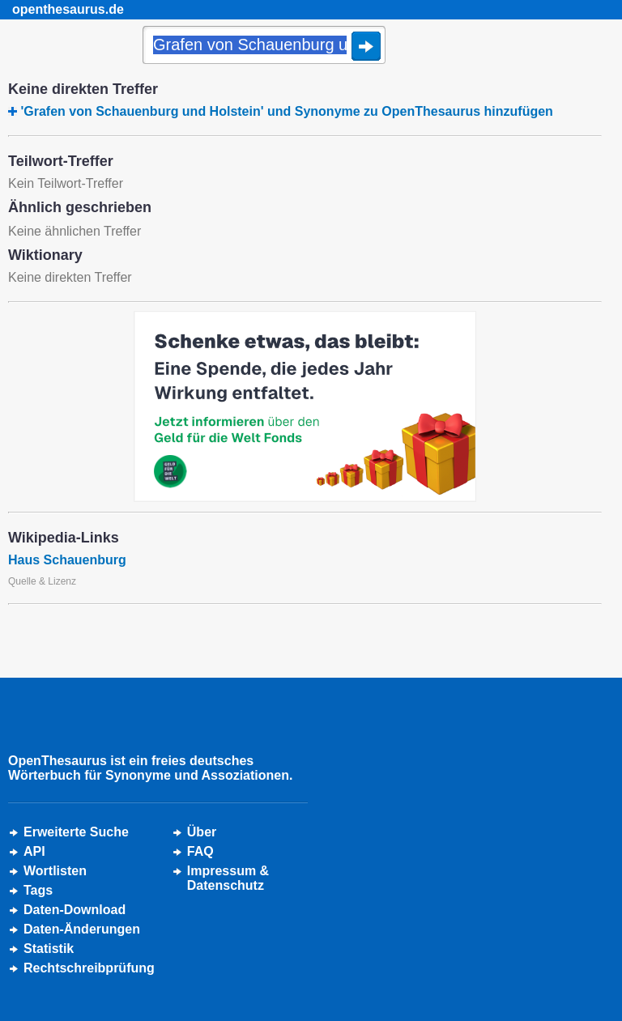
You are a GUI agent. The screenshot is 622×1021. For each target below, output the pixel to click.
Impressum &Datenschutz (228, 878)
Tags (38, 890)
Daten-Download (74, 910)
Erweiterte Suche (76, 832)
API (34, 851)
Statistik (48, 948)
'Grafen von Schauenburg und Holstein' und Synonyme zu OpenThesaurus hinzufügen (286, 111)
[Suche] (264, 46)
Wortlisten (55, 871)
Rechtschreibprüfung (89, 968)
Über (201, 832)
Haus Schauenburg (67, 560)
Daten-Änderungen (81, 929)
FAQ (200, 851)
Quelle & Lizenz (42, 581)
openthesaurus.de (68, 9)
